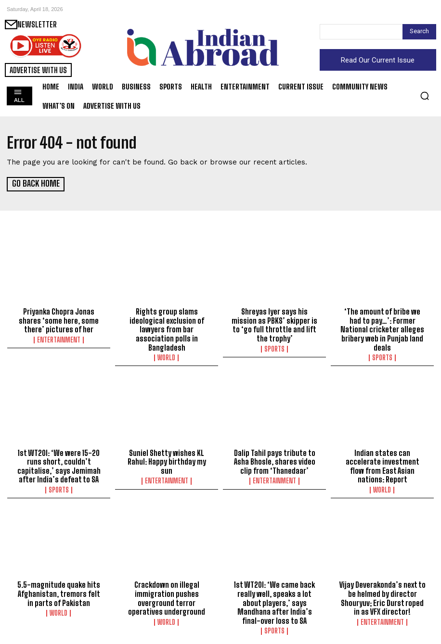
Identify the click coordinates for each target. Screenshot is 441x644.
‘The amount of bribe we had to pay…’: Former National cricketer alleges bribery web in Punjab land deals (382, 324)
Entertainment (58, 338)
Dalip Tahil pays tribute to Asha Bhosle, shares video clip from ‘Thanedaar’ (274, 459)
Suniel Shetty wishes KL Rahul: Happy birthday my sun (167, 459)
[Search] (419, 31)
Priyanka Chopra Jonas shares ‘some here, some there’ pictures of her (59, 320)
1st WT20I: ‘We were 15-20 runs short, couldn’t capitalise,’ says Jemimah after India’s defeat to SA (59, 463)
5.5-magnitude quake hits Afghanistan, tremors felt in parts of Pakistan (59, 590)
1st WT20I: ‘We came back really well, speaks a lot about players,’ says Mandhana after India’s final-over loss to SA (274, 598)
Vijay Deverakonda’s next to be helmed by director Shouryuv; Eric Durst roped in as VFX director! (382, 594)
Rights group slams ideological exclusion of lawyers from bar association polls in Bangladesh (167, 328)
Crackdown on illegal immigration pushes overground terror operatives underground (167, 594)
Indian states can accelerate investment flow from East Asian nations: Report (382, 463)
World (167, 356)
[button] (424, 95)
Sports (274, 347)
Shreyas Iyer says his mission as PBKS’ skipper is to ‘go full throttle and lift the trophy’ (274, 324)
